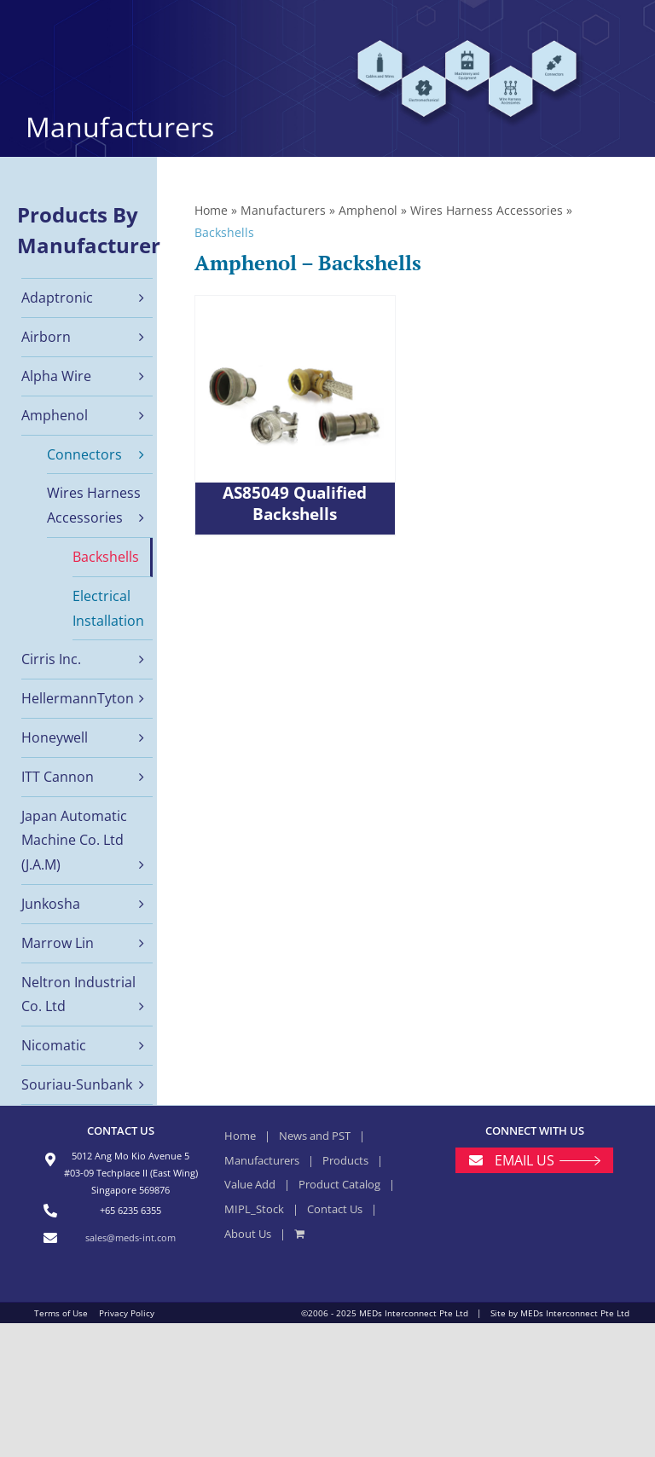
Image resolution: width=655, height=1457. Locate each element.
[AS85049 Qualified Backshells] (295, 415)
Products (345, 1160)
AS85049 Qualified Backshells (295, 504)
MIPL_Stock (254, 1209)
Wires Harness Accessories (486, 210)
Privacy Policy (126, 1313)
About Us (247, 1233)
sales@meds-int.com (130, 1237)
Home (211, 210)
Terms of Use (61, 1313)
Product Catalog (339, 1184)
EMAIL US (524, 1160)
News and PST (315, 1135)
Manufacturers (283, 210)
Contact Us (334, 1209)
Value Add (249, 1184)
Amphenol (368, 210)
